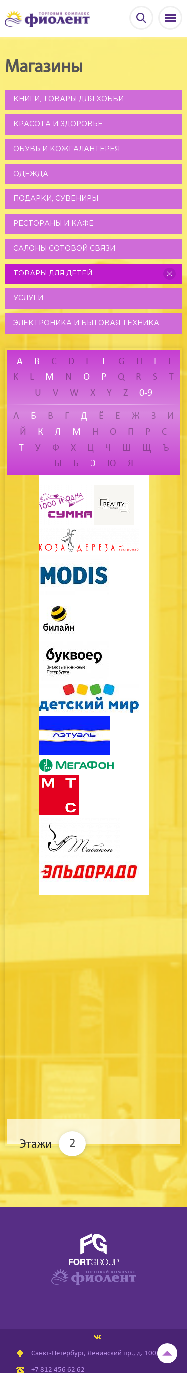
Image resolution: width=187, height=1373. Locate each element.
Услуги (28, 298)
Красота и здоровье (58, 124)
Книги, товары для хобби (68, 99)
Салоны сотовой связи (64, 249)
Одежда (30, 174)
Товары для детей (52, 273)
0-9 (145, 393)
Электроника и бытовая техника (86, 323)
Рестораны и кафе (53, 224)
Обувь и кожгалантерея (66, 149)
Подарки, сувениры (55, 199)
